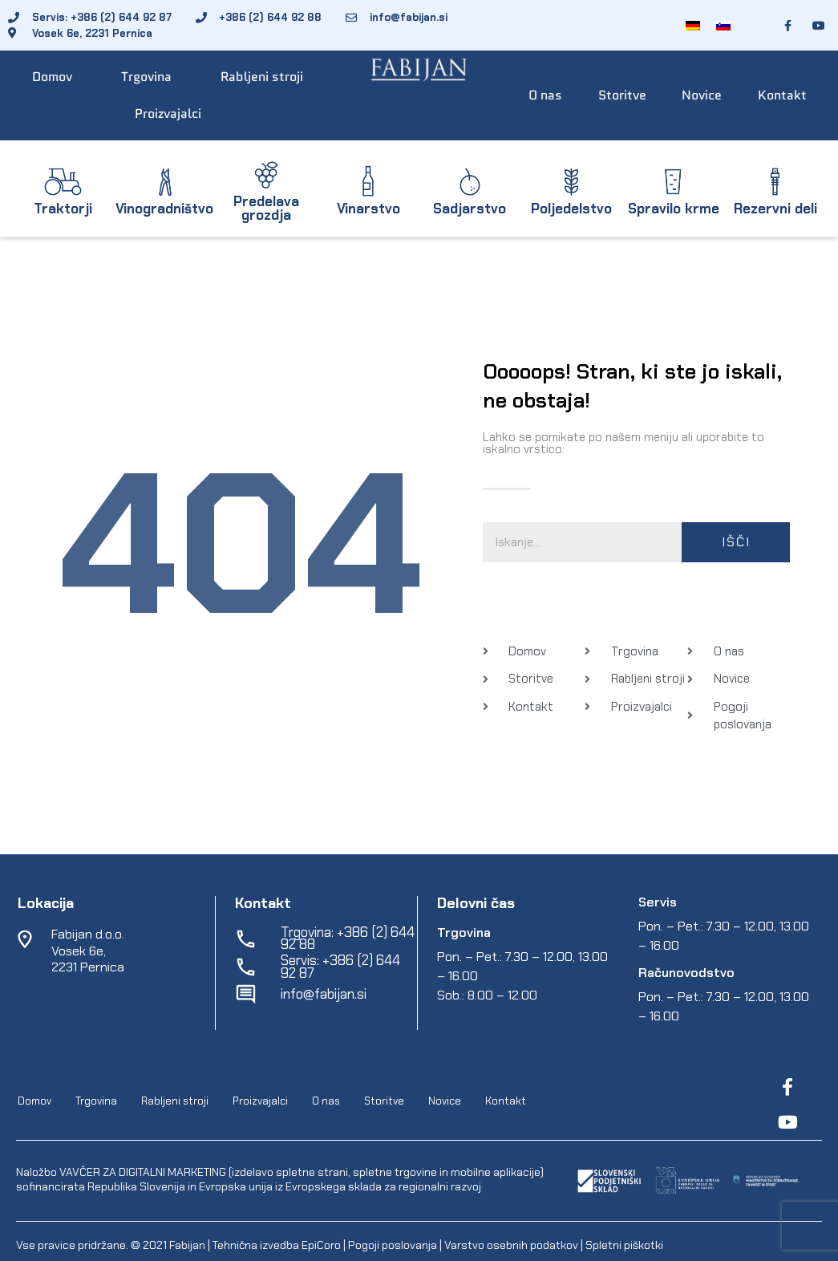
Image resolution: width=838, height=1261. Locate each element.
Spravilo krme (673, 208)
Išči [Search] (736, 541)
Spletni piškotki (624, 1245)
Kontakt (782, 95)
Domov (52, 76)
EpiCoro (321, 1245)
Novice (702, 95)
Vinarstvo (368, 208)
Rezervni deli (775, 208)
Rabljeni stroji (262, 76)
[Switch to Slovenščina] (723, 25)
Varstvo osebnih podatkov (511, 1245)
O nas (545, 95)
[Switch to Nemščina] (693, 25)
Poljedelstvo (571, 208)
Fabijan (187, 1245)
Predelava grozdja (266, 208)
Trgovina (146, 76)
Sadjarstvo (469, 208)
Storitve (622, 95)
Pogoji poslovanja (392, 1245)
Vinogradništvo (164, 208)
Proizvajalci (168, 113)
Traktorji (63, 208)
